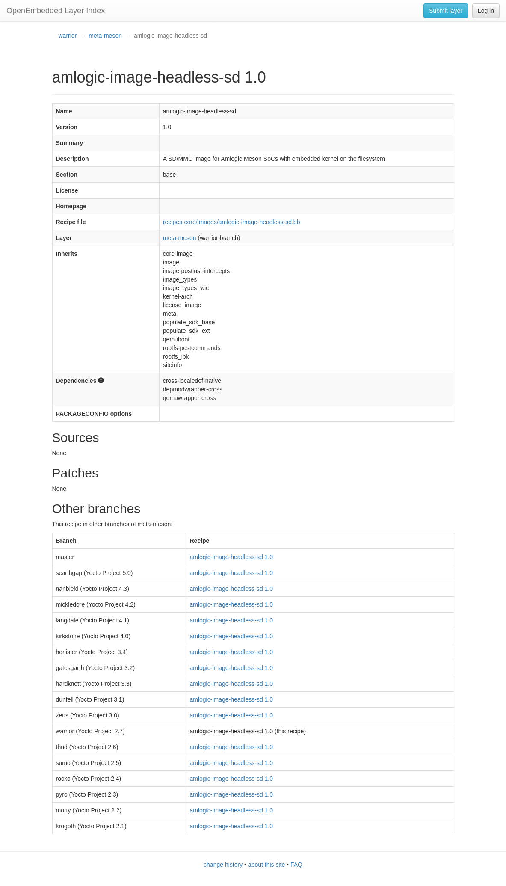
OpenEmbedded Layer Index (55, 10)
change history (223, 864)
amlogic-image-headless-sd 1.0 (231, 557)
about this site (266, 864)
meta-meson (105, 35)
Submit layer (445, 10)
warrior (68, 35)
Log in (486, 10)
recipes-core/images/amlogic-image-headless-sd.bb (231, 222)
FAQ (296, 864)
